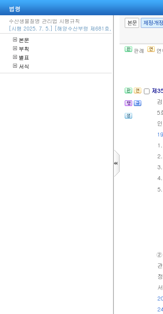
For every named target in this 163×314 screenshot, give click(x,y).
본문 (21, 40)
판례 (134, 50)
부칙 (21, 48)
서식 (21, 66)
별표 (21, 57)
